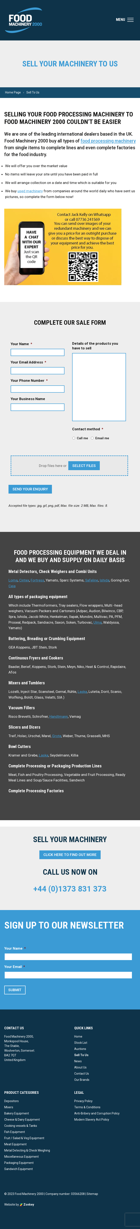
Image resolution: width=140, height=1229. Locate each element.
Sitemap (92, 1194)
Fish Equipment (14, 1132)
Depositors (11, 1101)
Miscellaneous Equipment (21, 1156)
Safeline (91, 580)
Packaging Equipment (19, 1162)
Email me (102, 438)
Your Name (21, 344)
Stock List (80, 1042)
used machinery (30, 191)
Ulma (97, 622)
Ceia (12, 586)
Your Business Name (28, 399)
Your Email (14, 967)
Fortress (37, 580)
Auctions (80, 1049)
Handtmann (58, 716)
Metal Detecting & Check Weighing (27, 1150)
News (78, 1061)
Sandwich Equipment (18, 1169)
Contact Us (81, 1073)
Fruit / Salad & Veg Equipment (24, 1138)
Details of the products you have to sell (95, 345)
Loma (13, 580)
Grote (56, 736)
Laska (82, 691)
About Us (80, 1067)
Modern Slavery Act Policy (91, 1119)
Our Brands (81, 1079)
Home (78, 1036)
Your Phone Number (29, 380)
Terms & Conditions (87, 1107)
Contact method (87, 429)
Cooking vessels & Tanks (20, 1125)
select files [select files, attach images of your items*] (84, 466)
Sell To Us (81, 1055)
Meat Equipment (15, 1144)
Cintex (24, 580)
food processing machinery (108, 141)
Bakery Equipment (16, 1113)
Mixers (8, 1107)
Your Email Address (28, 362)
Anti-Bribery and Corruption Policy (97, 1113)
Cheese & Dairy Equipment (22, 1119)
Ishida (104, 580)
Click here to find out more (70, 855)
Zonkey (27, 1204)
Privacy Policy (83, 1101)
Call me (82, 438)
